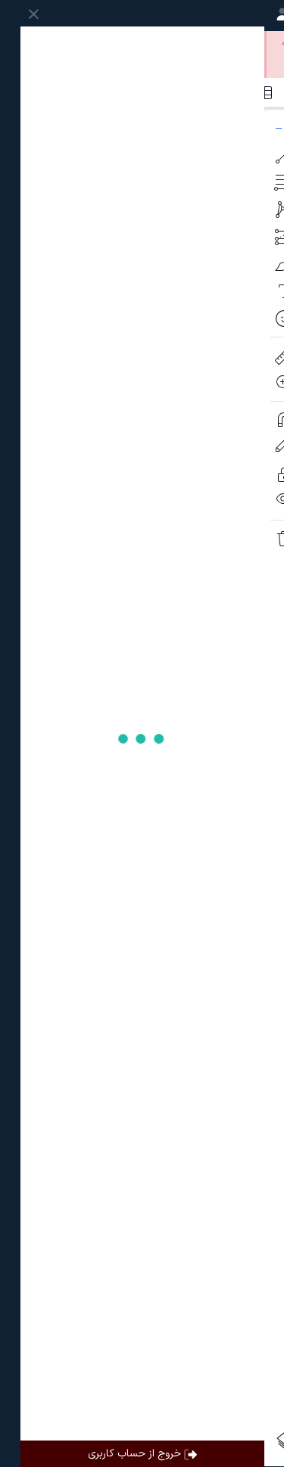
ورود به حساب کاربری (218, 42)
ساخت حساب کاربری (92, 42)
